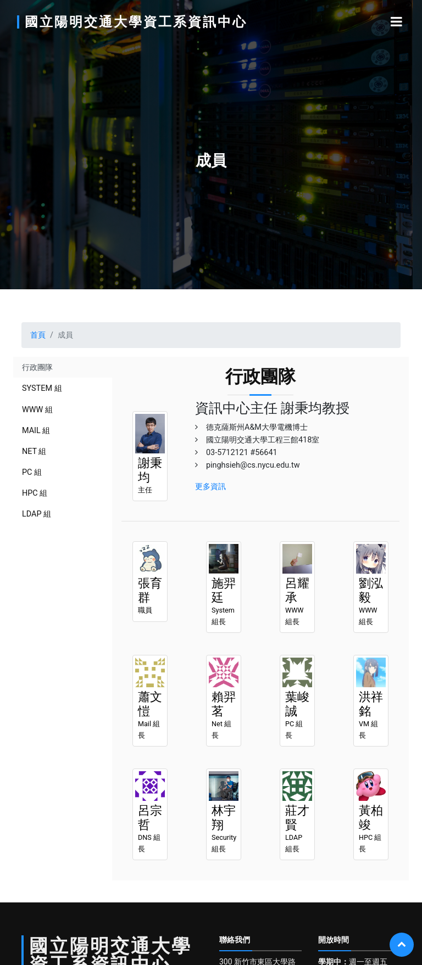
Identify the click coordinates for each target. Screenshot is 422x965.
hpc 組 (34, 493)
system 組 (42, 388)
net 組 (34, 451)
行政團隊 (37, 367)
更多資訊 (210, 486)
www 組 (37, 409)
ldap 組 (36, 514)
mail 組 (36, 430)
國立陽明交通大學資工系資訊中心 (136, 22)
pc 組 (32, 472)
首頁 (38, 335)
